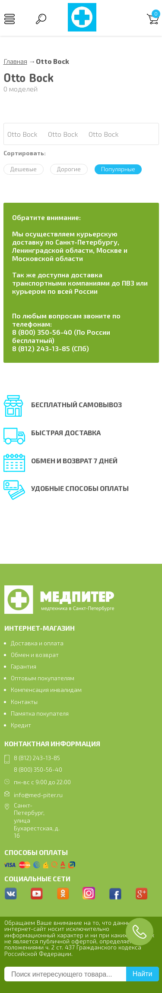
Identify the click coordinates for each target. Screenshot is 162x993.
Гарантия (23, 666)
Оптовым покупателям (42, 678)
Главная (15, 61)
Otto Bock (22, 134)
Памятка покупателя (40, 713)
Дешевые (23, 169)
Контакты (24, 701)
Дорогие (69, 169)
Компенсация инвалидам (46, 689)
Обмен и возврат (35, 654)
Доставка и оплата (37, 643)
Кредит (21, 725)
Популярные (118, 169)
